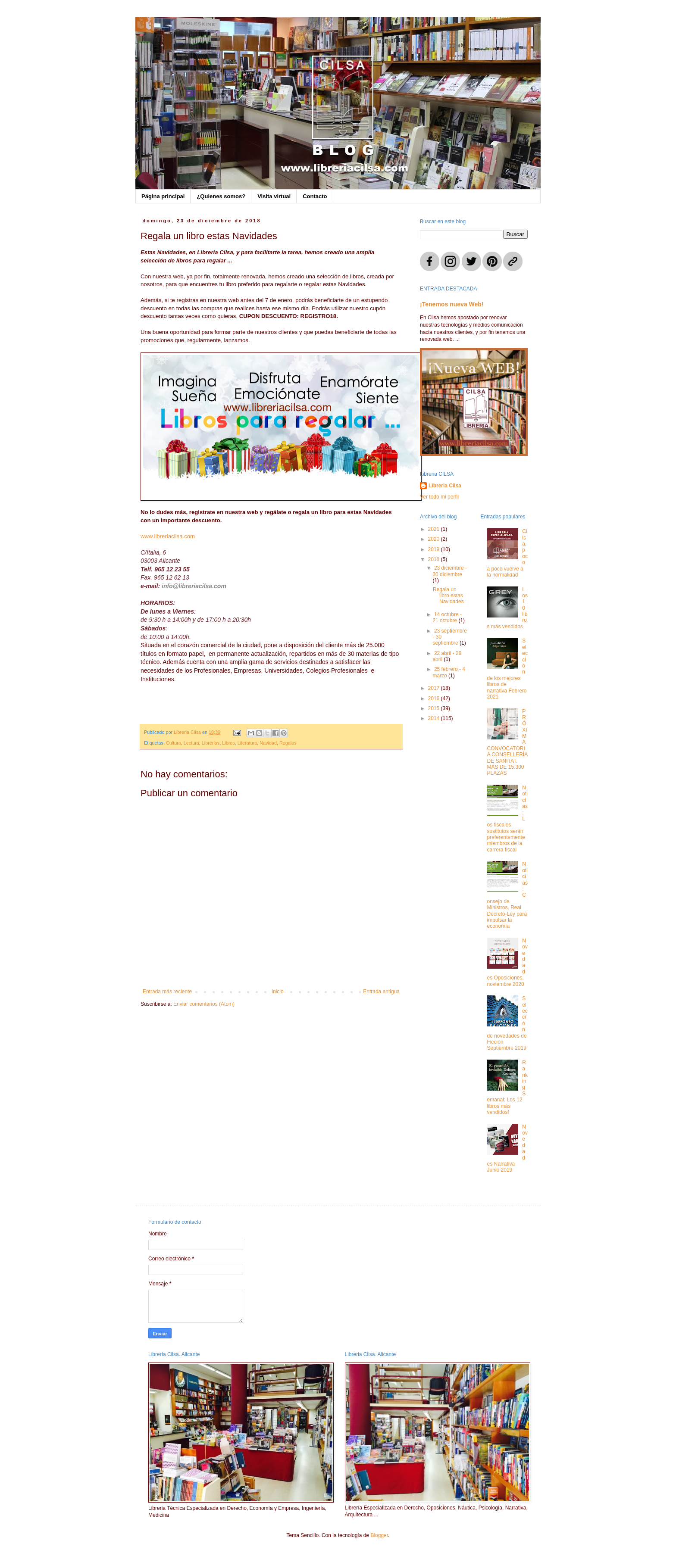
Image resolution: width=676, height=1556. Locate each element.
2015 (434, 708)
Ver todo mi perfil (439, 497)
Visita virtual (274, 196)
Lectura (191, 742)
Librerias (210, 742)
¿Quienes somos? (221, 196)
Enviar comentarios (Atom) (204, 1004)
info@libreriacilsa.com (194, 586)
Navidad (268, 742)
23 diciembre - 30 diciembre (449, 571)
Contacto (315, 196)
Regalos (288, 742)
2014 (434, 718)
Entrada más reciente (167, 991)
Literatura (247, 742)
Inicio (278, 991)
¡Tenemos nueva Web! (452, 304)
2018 (434, 559)
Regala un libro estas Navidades (448, 595)
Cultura (173, 742)
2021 (434, 529)
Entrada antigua (381, 991)
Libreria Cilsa (445, 486)
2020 (434, 539)
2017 (434, 688)
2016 (434, 698)
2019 (434, 549)
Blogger (379, 1535)
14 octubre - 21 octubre (447, 617)
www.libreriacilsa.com (168, 536)
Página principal (163, 196)
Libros (228, 742)
